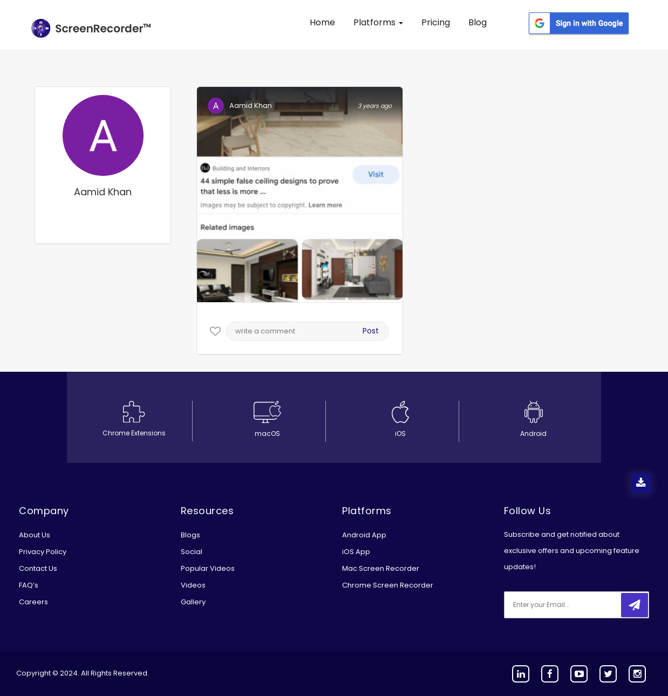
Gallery (193, 602)
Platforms (378, 22)
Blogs (190, 535)
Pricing (435, 22)
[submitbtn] (634, 605)
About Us (34, 535)
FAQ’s (28, 585)
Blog (477, 22)
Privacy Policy (42, 552)
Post (371, 330)
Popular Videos (208, 568)
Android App (364, 535)
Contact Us (38, 568)
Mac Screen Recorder (380, 568)
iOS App (356, 552)
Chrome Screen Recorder (387, 585)
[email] (575, 604)
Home (322, 22)
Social (191, 552)
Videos (193, 585)
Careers (33, 602)
